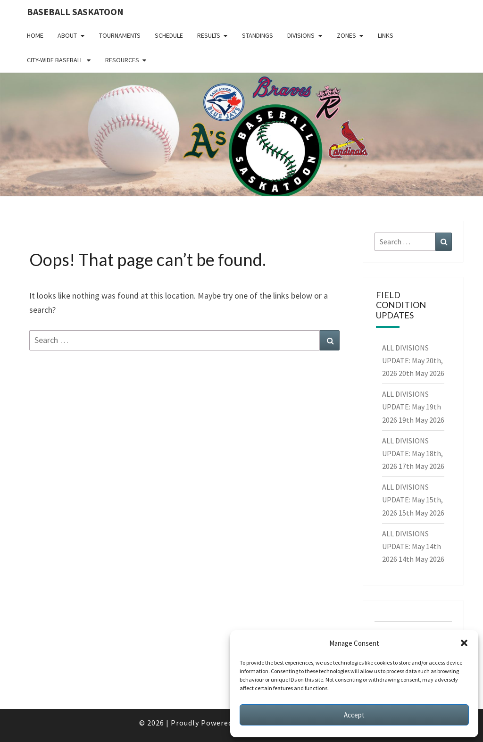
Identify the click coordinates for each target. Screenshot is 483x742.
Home (35, 35)
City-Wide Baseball (55, 60)
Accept (354, 714)
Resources (122, 60)
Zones (346, 35)
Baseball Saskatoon (75, 11)
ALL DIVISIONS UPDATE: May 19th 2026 (411, 406)
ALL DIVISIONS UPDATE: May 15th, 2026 (412, 499)
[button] (464, 643)
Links (385, 35)
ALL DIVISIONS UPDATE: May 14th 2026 (411, 546)
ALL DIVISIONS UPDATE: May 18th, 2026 (412, 453)
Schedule (169, 35)
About (67, 35)
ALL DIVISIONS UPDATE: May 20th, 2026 (412, 360)
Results (208, 35)
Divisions (301, 35)
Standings (257, 35)
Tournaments (120, 35)
